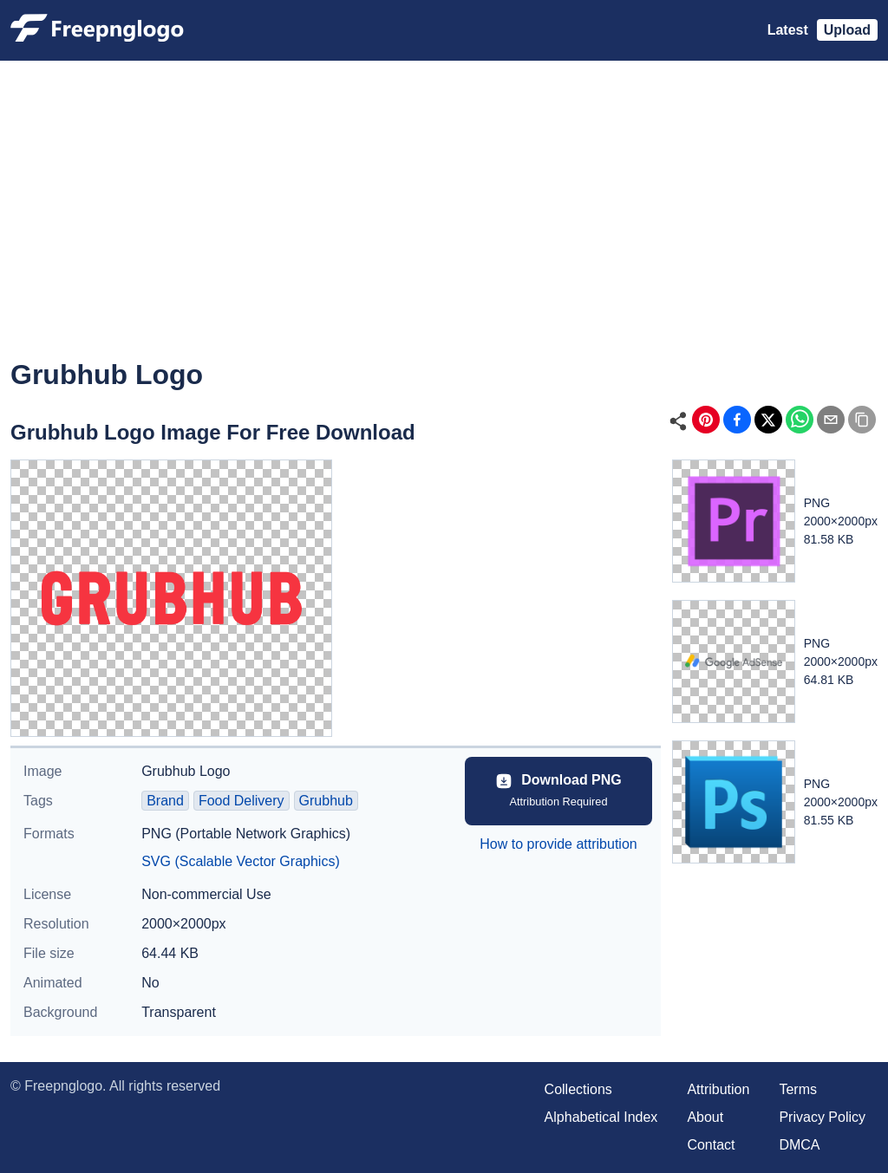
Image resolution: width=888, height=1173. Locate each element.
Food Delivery (241, 800)
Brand (165, 800)
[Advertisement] (444, 222)
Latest (787, 30)
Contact (711, 1144)
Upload (847, 30)
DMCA (799, 1144)
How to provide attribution (558, 844)
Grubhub (326, 800)
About (705, 1117)
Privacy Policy (822, 1117)
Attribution (718, 1089)
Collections (578, 1089)
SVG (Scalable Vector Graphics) (240, 861)
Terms (798, 1089)
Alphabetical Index (601, 1117)
